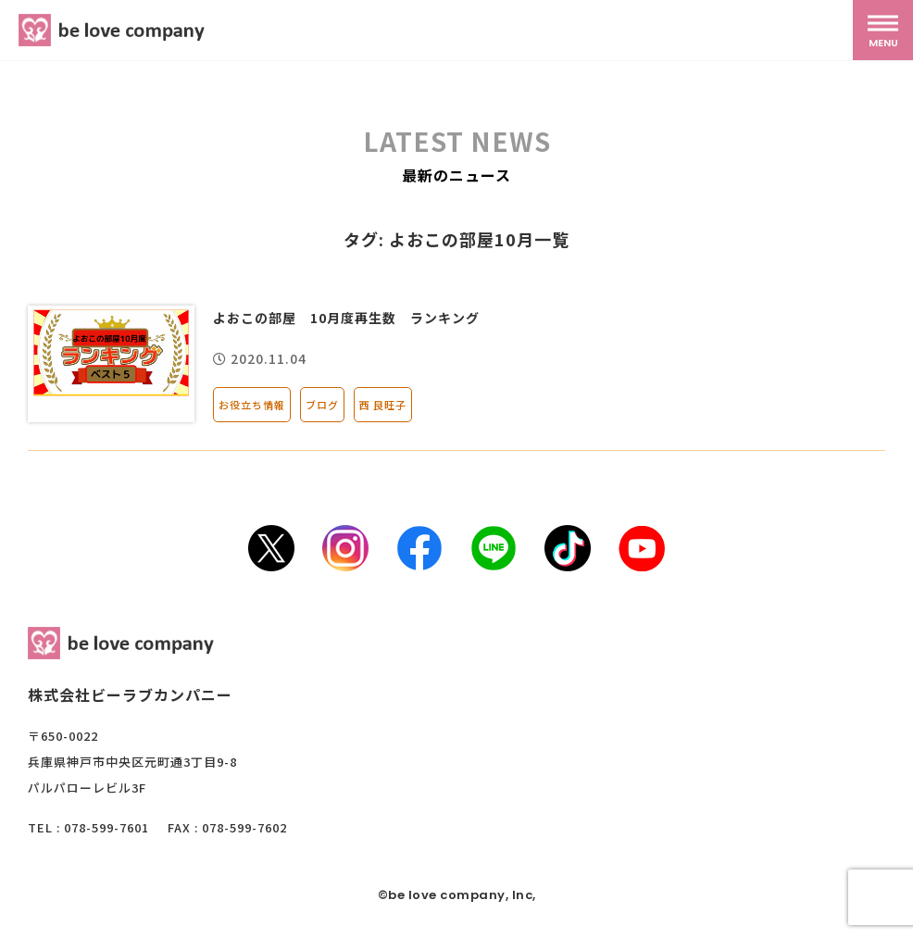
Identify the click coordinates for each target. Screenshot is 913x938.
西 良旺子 (382, 404)
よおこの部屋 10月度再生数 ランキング (346, 317)
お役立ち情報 (252, 404)
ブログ (322, 404)
